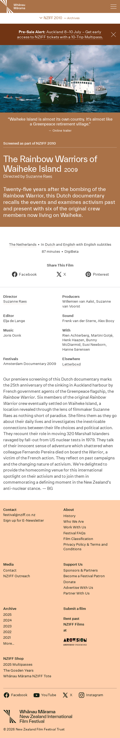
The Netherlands (23, 244)
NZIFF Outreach (16, 576)
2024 (7, 620)
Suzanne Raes (39, 176)
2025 (7, 614)
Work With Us (74, 527)
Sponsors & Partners (80, 570)
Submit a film (74, 608)
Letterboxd (71, 364)
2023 (7, 626)
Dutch (50, 244)
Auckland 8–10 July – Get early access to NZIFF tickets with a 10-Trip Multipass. (60, 34)
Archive (9, 608)
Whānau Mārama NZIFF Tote (27, 676)
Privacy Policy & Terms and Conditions (85, 546)
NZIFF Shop (13, 658)
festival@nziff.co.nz (19, 514)
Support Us (73, 564)
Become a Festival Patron (84, 576)
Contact (10, 509)
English (69, 244)
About (68, 509)
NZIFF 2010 (46, 143)
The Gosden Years (18, 670)
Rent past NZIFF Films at (73, 624)
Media (8, 564)
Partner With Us (76, 593)
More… (8, 643)
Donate (69, 582)
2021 (7, 637)
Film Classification (78, 539)
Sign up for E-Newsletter (23, 520)
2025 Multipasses (18, 664)
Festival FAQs (74, 533)
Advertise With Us (78, 587)
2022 (7, 632)
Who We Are (73, 521)
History (69, 516)
